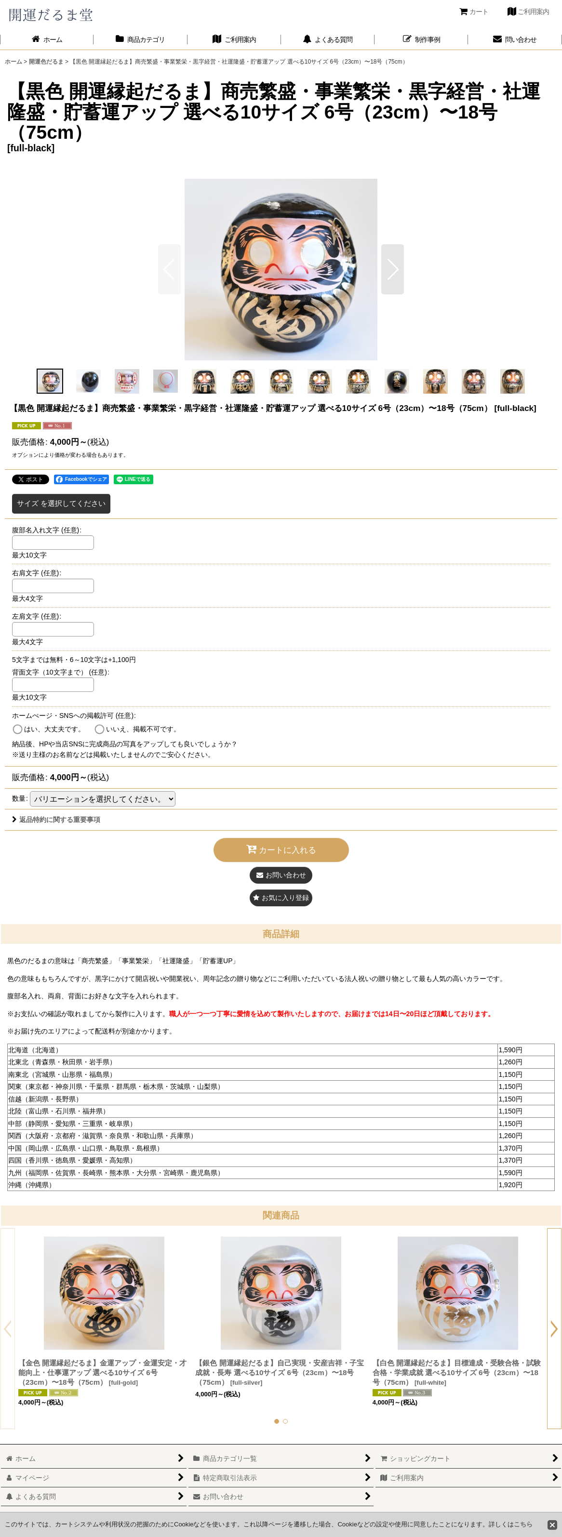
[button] (392, 269)
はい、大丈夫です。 (54, 729)
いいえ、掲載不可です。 (143, 729)
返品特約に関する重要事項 (56, 819)
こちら (523, 1524)
